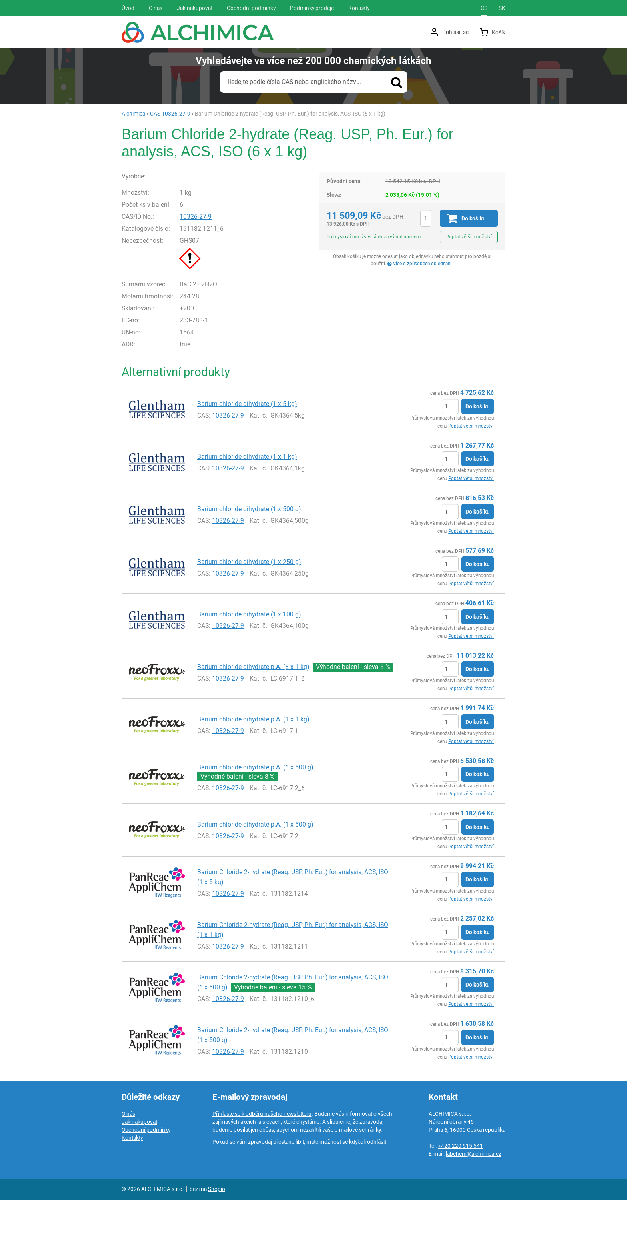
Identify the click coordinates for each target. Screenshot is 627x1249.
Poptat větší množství (469, 237)
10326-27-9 (213, 266)
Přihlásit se (455, 32)
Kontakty (132, 1187)
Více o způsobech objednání (423, 263)
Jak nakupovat (139, 1171)
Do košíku (477, 455)
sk (502, 8)
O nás (128, 1163)
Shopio (216, 1238)
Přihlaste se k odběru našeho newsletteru (262, 1163)
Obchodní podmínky (146, 1179)
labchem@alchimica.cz (473, 1203)
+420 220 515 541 (460, 1195)
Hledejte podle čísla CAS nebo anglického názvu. (293, 82)
